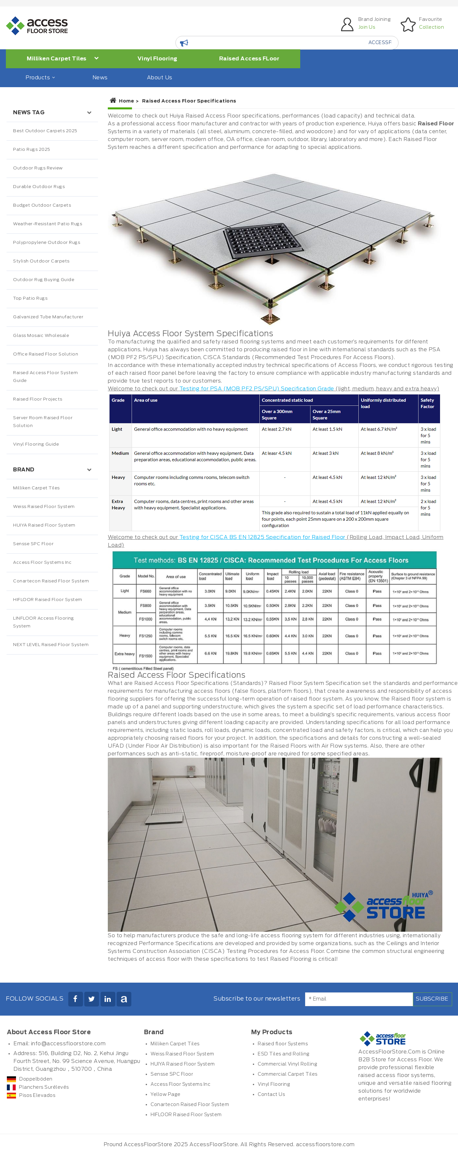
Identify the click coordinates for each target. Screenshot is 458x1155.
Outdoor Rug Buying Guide (43, 280)
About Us (159, 77)
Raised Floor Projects (37, 399)
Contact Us (271, 1094)
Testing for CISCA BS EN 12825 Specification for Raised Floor (262, 537)
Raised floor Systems (283, 1044)
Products (39, 77)
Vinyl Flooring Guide (36, 444)
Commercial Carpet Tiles (288, 1074)
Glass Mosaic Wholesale (41, 336)
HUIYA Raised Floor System (44, 525)
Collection (431, 27)
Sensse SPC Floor (33, 544)
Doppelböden (30, 1079)
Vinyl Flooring (157, 58)
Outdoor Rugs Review (38, 168)
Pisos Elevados (31, 1095)
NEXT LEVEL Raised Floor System (51, 645)
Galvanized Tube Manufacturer (48, 317)
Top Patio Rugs (30, 298)
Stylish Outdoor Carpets (41, 261)
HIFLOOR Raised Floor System (47, 600)
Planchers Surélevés (38, 1087)
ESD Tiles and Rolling (284, 1054)
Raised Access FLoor (249, 58)
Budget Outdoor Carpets (42, 205)
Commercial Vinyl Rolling (287, 1064)
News (100, 77)
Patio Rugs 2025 (31, 150)
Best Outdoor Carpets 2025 (45, 131)
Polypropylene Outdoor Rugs (46, 243)
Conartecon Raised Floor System (51, 581)
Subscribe (432, 999)
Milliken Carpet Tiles (63, 58)
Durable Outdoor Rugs (39, 187)
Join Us (366, 27)
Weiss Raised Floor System (44, 507)
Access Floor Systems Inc (42, 563)
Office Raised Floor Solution (45, 354)
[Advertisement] (52, 791)
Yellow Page (166, 1094)
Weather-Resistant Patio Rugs (47, 224)
